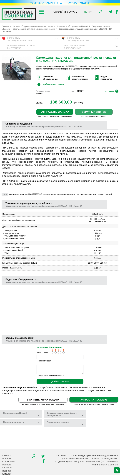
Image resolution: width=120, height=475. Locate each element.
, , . (90, 458)
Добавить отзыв (60, 381)
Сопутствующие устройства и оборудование (65, 414)
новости (13, 422)
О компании (8, 461)
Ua (90, 11)
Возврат (6, 470)
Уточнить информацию (43, 399)
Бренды (6, 458)
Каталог (6, 455)
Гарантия (7, 467)
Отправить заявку (55, 111)
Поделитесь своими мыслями (50, 376)
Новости (6, 464)
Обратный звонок (94, 112)
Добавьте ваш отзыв (53, 84)
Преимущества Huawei (21, 414)
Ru (86, 11)
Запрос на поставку (94, 399)
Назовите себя (44, 361)
